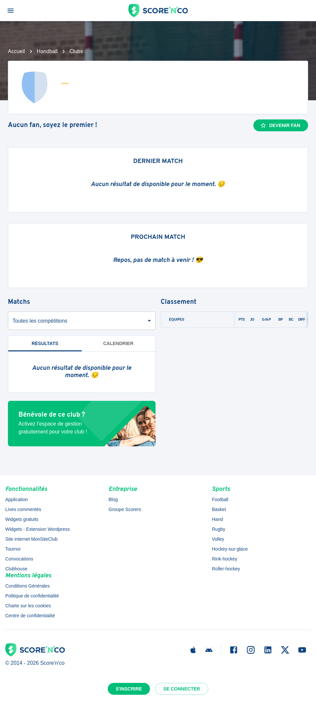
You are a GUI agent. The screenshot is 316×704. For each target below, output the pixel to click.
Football (220, 499)
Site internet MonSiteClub (31, 539)
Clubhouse (16, 568)
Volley (218, 539)
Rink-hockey (224, 558)
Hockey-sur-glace (230, 549)
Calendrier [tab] (118, 343)
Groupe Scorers (125, 509)
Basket (219, 509)
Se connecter (181, 688)
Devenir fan (280, 125)
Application (16, 499)
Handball (47, 51)
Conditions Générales (27, 586)
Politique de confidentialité (32, 595)
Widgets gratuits (21, 519)
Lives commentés (23, 509)
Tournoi (12, 549)
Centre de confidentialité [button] (30, 615)
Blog (113, 499)
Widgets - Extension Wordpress (37, 529)
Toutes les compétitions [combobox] (40, 321)
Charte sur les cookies (28, 605)
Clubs (76, 51)
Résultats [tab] (45, 343)
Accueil (16, 51)
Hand (217, 519)
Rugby (218, 529)
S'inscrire (129, 688)
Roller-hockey (226, 568)
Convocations (19, 558)
